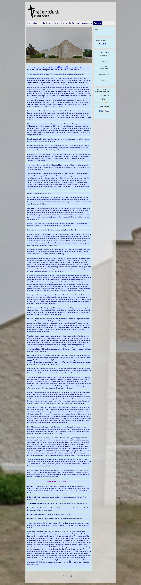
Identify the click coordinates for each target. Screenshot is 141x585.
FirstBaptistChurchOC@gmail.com (104, 102)
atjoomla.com (74, 576)
